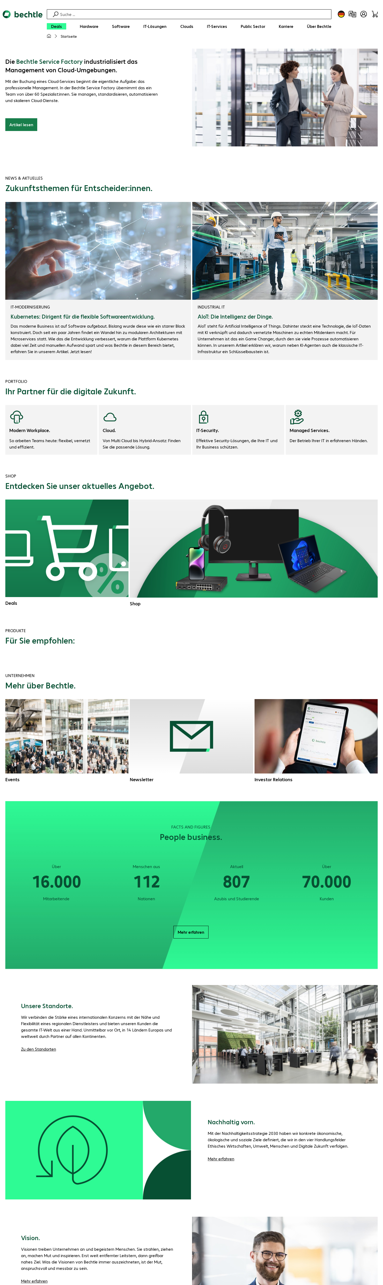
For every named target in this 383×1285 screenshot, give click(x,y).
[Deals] (56, 26)
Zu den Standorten (38, 1049)
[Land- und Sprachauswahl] (341, 14)
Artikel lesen (21, 125)
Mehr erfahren (191, 933)
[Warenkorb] (375, 14)
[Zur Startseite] (23, 26)
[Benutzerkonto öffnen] (363, 14)
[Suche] (195, 14)
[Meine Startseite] (49, 36)
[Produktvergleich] (352, 14)
